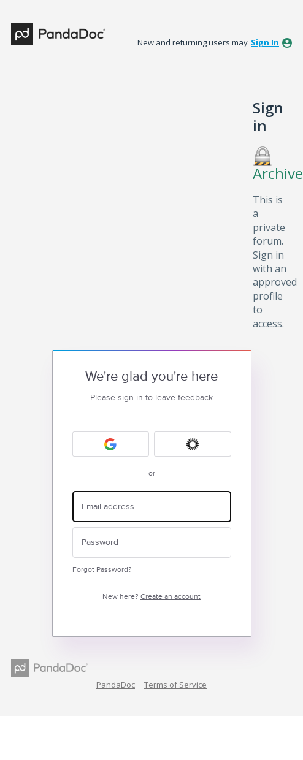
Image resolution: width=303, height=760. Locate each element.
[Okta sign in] (192, 444)
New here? (151, 596)
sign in (265, 42)
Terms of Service (175, 684)
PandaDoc (115, 684)
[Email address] (151, 506)
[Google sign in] (111, 444)
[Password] (151, 542)
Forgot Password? (102, 569)
